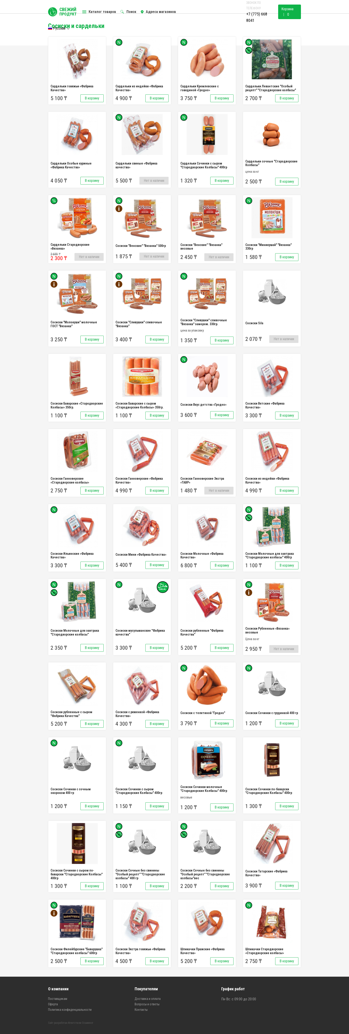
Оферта (53, 1004)
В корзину (92, 98)
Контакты (141, 1009)
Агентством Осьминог (80, 1022)
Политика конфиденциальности (70, 1009)
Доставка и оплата (148, 999)
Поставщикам (57, 999)
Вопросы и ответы (147, 1004)
